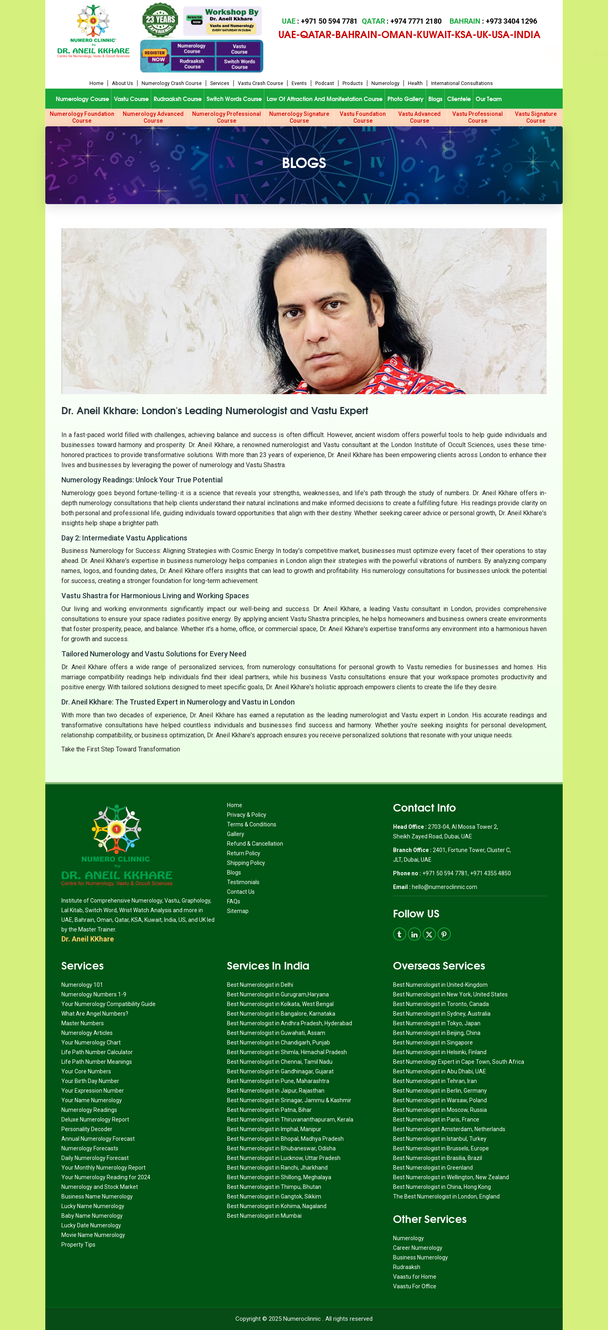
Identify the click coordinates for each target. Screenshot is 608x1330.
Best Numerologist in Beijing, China (436, 1033)
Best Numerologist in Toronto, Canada (441, 1004)
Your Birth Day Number (90, 1081)
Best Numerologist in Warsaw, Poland (440, 1100)
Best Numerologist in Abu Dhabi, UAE (439, 1071)
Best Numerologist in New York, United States (450, 994)
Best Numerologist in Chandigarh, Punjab (278, 1042)
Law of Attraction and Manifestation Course (325, 98)
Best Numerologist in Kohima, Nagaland (276, 1206)
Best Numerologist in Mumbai (264, 1216)
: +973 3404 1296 (493, 21)
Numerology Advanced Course (153, 117)
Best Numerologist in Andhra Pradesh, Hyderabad (289, 1023)
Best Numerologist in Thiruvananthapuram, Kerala (290, 1119)
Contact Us (241, 892)
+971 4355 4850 (490, 873)
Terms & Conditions (251, 824)
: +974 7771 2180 (402, 21)
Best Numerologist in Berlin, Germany (440, 1090)
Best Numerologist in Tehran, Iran (435, 1081)
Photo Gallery (405, 98)
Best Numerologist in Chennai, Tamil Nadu (279, 1062)
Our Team (489, 98)
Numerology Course (82, 98)
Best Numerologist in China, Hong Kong (442, 1187)
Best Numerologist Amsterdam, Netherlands (449, 1129)
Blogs (435, 98)
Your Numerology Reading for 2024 (105, 1177)
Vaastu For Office (414, 1286)
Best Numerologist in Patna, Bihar (269, 1110)
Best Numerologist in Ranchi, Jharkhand (277, 1167)
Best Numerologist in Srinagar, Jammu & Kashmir (289, 1100)
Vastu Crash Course (260, 83)
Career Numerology (417, 1248)
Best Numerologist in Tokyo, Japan (436, 1023)
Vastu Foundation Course (363, 117)
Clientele (459, 98)
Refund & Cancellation (255, 843)
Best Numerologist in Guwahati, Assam (276, 1033)
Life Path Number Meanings (96, 1062)
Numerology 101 (82, 985)
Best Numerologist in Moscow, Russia (440, 1110)
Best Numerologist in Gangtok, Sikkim (274, 1196)
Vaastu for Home (414, 1276)
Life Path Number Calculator (97, 1052)
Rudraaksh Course (178, 98)
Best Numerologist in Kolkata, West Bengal (280, 1004)
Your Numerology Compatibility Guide (108, 1004)
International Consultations (462, 83)
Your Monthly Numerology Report (103, 1167)
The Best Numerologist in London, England (446, 1196)
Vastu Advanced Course (419, 117)
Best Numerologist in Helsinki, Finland (439, 1052)
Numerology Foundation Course (82, 117)
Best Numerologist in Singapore (433, 1042)
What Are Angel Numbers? (94, 1013)
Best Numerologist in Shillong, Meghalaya (279, 1177)
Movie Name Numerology (93, 1235)
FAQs (233, 901)
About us (122, 83)
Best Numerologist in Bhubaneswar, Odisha (281, 1148)
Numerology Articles (87, 1033)
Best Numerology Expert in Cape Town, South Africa (458, 1062)
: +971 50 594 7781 (320, 21)
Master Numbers (82, 1023)
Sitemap (238, 911)
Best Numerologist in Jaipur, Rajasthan (275, 1090)
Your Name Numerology (91, 1100)
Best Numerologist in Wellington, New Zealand (451, 1177)
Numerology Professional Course (226, 117)
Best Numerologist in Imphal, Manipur (274, 1129)
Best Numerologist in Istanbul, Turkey (439, 1139)
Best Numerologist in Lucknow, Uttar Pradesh (283, 1158)
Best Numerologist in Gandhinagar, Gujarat (280, 1071)
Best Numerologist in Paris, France (436, 1119)
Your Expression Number (92, 1090)
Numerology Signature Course (299, 117)
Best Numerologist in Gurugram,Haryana (278, 994)
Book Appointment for (375, 54)
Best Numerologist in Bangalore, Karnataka (281, 1013)
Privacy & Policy (246, 815)
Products (353, 83)
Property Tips (78, 1244)
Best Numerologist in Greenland (433, 1167)
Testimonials (243, 882)
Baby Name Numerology (92, 1216)
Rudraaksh (406, 1267)
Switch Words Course (234, 98)
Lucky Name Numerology (92, 1206)
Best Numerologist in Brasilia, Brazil (437, 1158)
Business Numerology (420, 1257)
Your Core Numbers (86, 1071)
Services (219, 83)
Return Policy (243, 853)
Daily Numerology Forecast (95, 1158)
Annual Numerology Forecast (98, 1139)
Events (299, 83)
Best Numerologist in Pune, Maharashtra (278, 1081)
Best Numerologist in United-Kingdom (440, 985)
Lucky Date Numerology (91, 1225)
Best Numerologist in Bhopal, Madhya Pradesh (285, 1139)
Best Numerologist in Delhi (260, 985)
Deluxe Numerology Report (95, 1119)
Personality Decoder (86, 1129)
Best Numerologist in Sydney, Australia (441, 1013)
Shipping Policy (246, 863)
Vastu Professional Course (477, 117)
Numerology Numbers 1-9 (93, 994)
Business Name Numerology (97, 1196)
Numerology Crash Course (172, 83)
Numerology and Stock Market (99, 1187)
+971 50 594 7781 (444, 873)
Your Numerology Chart (91, 1042)
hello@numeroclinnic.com (444, 887)
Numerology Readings (89, 1110)
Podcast (324, 83)
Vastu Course (131, 98)
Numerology (385, 83)
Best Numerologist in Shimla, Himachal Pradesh (287, 1052)
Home (96, 83)
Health (415, 83)
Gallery (235, 834)
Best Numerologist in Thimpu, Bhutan (274, 1187)
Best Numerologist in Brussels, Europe (441, 1148)
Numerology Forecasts (89, 1148)
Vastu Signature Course (536, 117)
